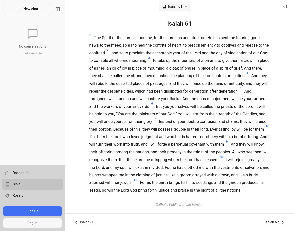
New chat (27, 9)
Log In (32, 223)
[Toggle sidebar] (58, 9)
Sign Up (32, 211)
